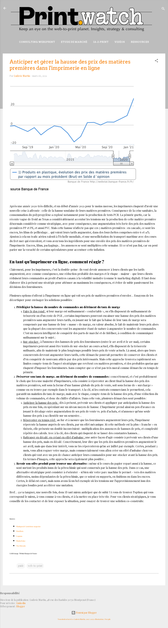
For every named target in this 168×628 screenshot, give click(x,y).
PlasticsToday (21, 541)
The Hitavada (21, 546)
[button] (156, 61)
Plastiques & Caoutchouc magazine (28, 526)
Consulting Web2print (37, 42)
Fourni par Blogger (84, 612)
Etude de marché (74, 42)
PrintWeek (19, 531)
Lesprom (19, 536)
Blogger (20, 606)
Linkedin (21, 603)
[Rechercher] (163, 9)
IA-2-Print (100, 42)
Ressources (140, 42)
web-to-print (35, 565)
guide (21, 565)
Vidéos (119, 42)
